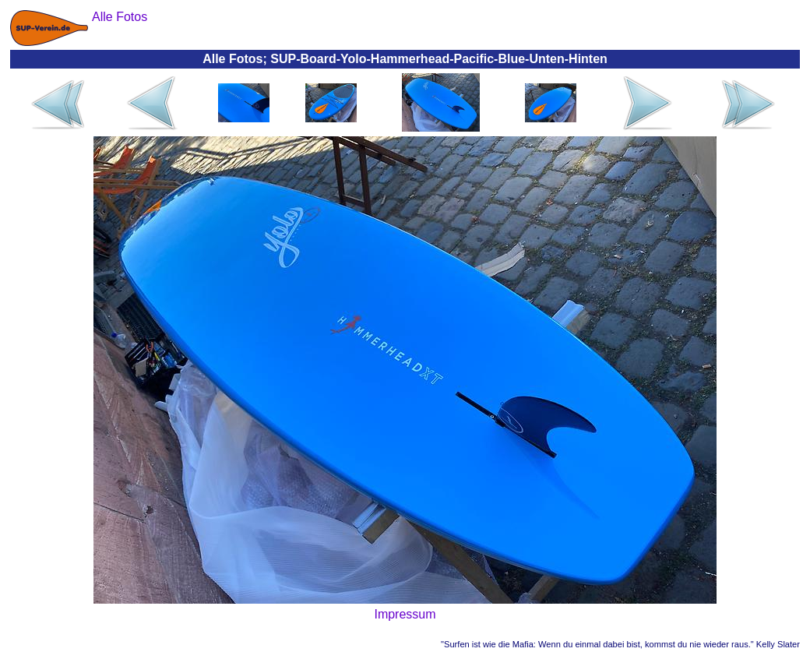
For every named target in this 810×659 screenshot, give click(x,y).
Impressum (404, 614)
